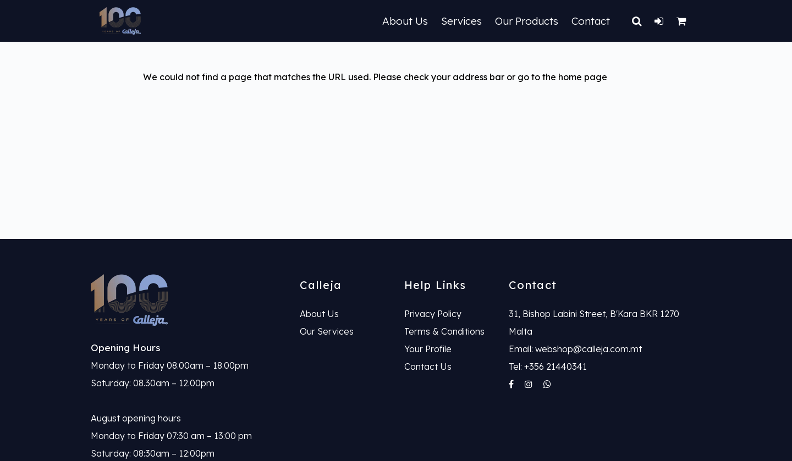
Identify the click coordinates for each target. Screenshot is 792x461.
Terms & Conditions (444, 331)
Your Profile (428, 348)
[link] (187, 300)
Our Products (526, 20)
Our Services (327, 331)
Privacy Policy (432, 313)
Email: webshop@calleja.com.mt (575, 348)
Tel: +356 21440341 (548, 366)
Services (461, 20)
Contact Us (428, 366)
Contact (590, 20)
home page (582, 76)
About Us (405, 20)
